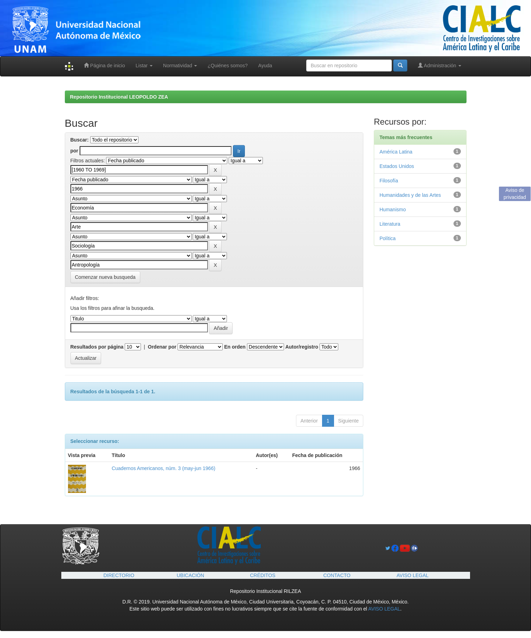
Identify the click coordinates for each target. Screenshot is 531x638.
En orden (235, 347)
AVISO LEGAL (413, 575)
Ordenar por (162, 347)
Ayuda (265, 65)
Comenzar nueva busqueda (105, 277)
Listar (144, 65)
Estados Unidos (396, 166)
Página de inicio (104, 65)
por (74, 151)
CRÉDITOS (263, 575)
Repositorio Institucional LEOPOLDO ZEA (119, 97)
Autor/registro (301, 347)
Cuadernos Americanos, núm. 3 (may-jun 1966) (163, 468)
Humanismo (392, 209)
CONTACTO (337, 575)
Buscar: (79, 140)
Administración (439, 65)
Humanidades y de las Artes (410, 195)
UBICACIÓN (190, 575)
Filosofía (388, 180)
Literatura (389, 224)
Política (387, 238)
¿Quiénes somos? (228, 65)
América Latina (395, 152)
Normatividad (180, 65)
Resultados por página (97, 347)
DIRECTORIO (119, 575)
